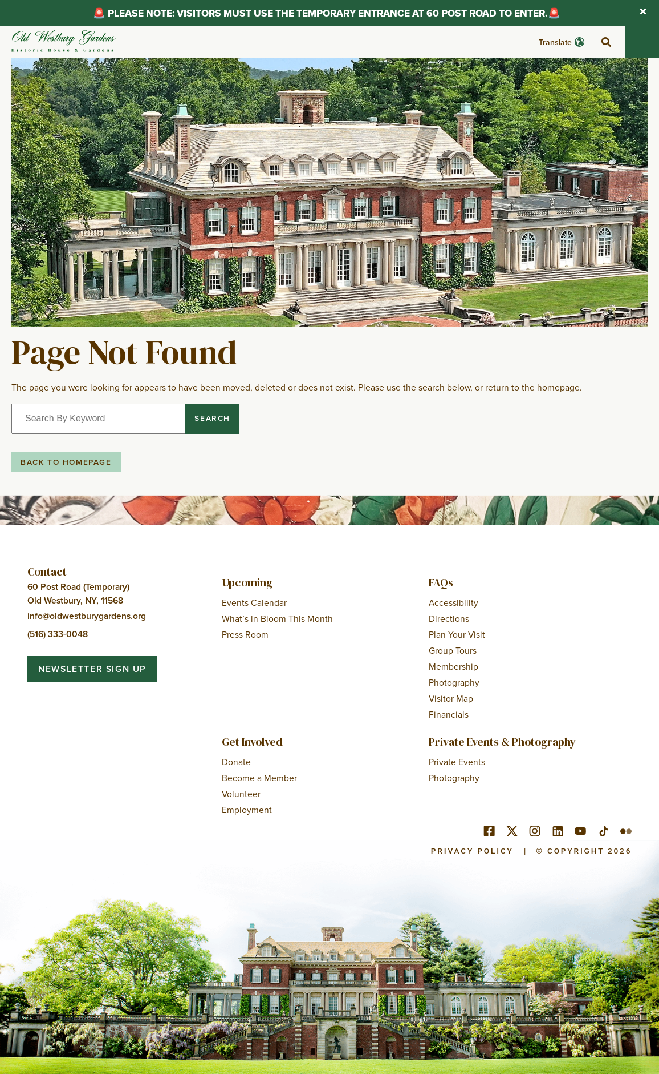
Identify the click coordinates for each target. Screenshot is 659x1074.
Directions (449, 618)
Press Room (245, 634)
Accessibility (453, 602)
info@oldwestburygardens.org (86, 615)
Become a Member (259, 777)
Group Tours (453, 650)
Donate (236, 761)
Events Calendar (254, 602)
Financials (449, 714)
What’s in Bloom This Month (277, 618)
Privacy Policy (472, 850)
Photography (454, 682)
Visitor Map (451, 698)
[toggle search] (606, 42)
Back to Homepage (66, 462)
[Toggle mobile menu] (642, 42)
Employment (247, 809)
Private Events (457, 761)
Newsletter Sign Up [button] (92, 668)
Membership (453, 666)
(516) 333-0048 (57, 634)
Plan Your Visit (457, 634)
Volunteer (241, 793)
